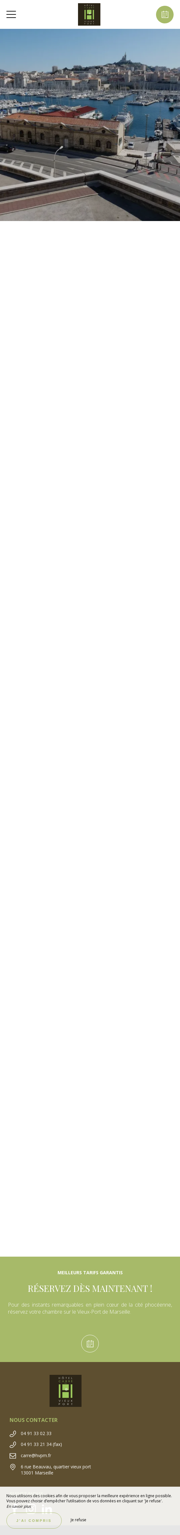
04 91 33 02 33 (36, 1433)
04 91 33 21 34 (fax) (41, 1444)
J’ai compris (34, 1521)
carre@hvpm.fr (36, 1455)
